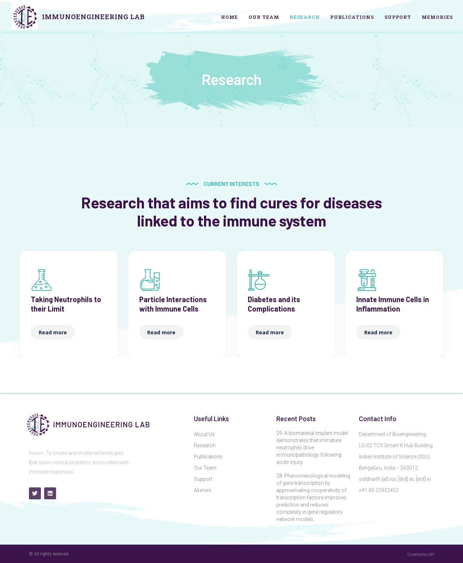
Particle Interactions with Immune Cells (173, 304)
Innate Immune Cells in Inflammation (392, 304)
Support (398, 17)
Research (305, 17)
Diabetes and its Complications (274, 304)
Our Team (264, 17)
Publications (352, 17)
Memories (437, 17)
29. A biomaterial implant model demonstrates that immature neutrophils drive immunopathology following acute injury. (312, 447)
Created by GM (420, 553)
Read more (53, 332)
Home (229, 17)
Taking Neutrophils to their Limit (66, 304)
